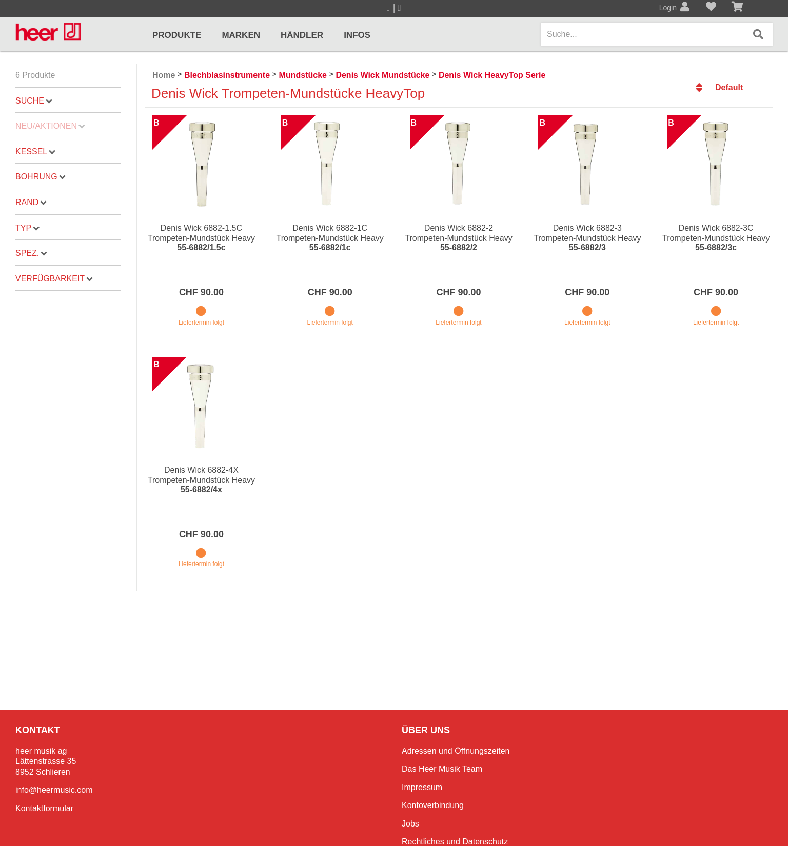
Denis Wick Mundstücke (382, 75)
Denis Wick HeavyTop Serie (492, 75)
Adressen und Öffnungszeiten (456, 751)
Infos (357, 35)
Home (163, 75)
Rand (31, 202)
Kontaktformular (44, 808)
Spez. (31, 253)
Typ (27, 228)
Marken (241, 35)
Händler (302, 35)
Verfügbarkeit (54, 278)
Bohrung (40, 176)
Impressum (422, 787)
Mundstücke (303, 75)
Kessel (35, 151)
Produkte (176, 35)
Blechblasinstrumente (227, 75)
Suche (33, 100)
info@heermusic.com (54, 789)
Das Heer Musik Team (442, 768)
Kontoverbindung (433, 805)
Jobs (410, 823)
